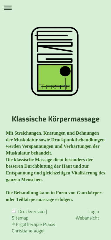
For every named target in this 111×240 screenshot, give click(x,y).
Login (93, 211)
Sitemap (20, 217)
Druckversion (29, 211)
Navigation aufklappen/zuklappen (55, 7)
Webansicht (87, 217)
